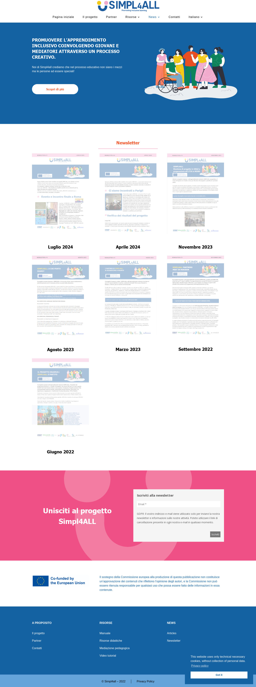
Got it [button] (219, 674)
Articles (171, 633)
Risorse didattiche (111, 641)
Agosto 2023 (60, 349)
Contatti (174, 17)
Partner (111, 17)
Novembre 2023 (195, 246)
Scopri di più (55, 89)
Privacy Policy (145, 681)
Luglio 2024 (60, 246)
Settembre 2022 (195, 349)
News (153, 17)
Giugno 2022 (60, 451)
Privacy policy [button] (200, 665)
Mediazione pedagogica (115, 648)
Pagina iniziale (63, 17)
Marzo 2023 (128, 349)
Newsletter (174, 641)
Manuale (105, 633)
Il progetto (90, 17)
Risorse (131, 17)
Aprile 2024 (128, 246)
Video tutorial (108, 655)
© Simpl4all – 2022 (114, 681)
